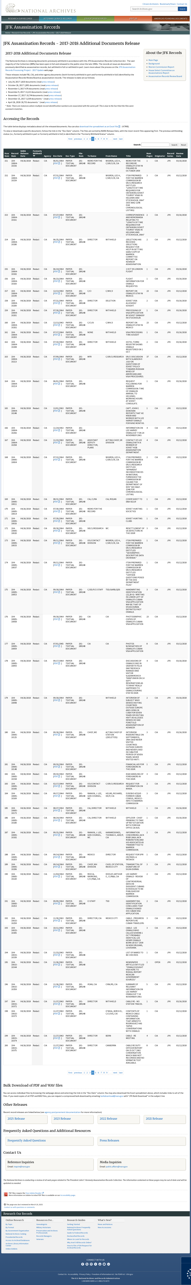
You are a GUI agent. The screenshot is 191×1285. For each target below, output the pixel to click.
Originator (160, 156)
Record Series (170, 154)
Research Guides (76, 1220)
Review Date (179, 154)
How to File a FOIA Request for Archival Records (79, 1246)
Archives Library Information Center (17, 1244)
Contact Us (182, 4)
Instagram (91, 1264)
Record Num (14, 154)
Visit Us (133, 18)
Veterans (40, 1239)
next (115, 138)
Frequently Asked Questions (27, 1140)
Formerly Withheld (37, 153)
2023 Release (62, 1118)
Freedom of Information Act (103, 1274)
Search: (137, 144)
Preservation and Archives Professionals (47, 1231)
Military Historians (43, 1227)
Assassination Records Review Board (165, 76)
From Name (111, 156)
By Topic (9, 1224)
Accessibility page (67, 1195)
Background (154, 63)
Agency (47, 156)
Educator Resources (96, 18)
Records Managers (44, 1236)
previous (78, 138)
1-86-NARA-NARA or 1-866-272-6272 (95, 1281)
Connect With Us (95, 1259)
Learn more (167, 1280)
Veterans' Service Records (58, 18)
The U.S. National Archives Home (40, 8)
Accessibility (73, 1274)
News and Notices (105, 1224)
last (121, 138)
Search (182, 9)
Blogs (104, 1264)
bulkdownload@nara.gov (111, 1096)
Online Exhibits (11, 1249)
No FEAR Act (120, 1274)
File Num (81, 154)
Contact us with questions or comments (19, 1207)
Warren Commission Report (161, 67)
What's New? (104, 1220)
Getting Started (73, 1224)
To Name (91, 156)
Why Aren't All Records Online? (79, 1242)
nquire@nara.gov (22, 1166)
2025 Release (16, 1118)
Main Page (153, 60)
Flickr (108, 1264)
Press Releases (109, 1140)
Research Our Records (20, 18)
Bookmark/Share (168, 4)
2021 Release (154, 1118)
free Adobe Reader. (35, 1193)
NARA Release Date (24, 153)
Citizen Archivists (151, 4)
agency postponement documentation (62, 1112)
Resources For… (44, 1220)
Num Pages (150, 154)
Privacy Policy (85, 1274)
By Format (10, 1227)
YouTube (99, 1264)
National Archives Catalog (16, 1234)
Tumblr (95, 1264)
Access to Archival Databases (18, 1240)
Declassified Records (76, 1236)
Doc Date (57, 156)
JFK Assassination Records (43, 33)
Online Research (15, 1220)
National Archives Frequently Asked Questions (78, 1228)
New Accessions (104, 1227)
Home (7, 33)
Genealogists (41, 1224)
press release (48, 81)
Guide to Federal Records (77, 1233)
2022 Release (108, 1118)
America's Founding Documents (170, 18)
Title (128, 156)
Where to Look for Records (78, 1239)
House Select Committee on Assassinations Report (162, 71)
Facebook (82, 1264)
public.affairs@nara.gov (117, 1166)
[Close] (188, 1260)
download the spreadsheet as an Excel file (99, 126)
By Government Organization (17, 1230)
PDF (56, 163)
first (70, 138)
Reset (183, 145)
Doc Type (70, 156)
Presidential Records (14, 1237)
